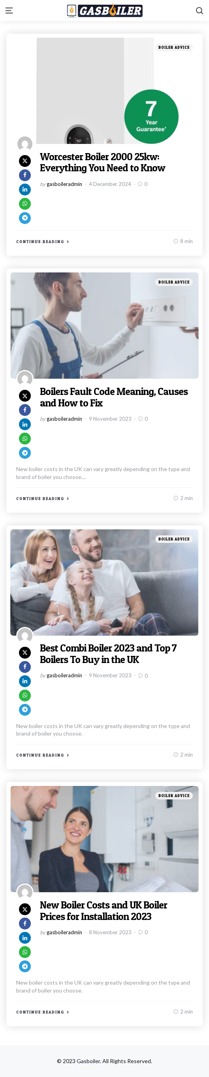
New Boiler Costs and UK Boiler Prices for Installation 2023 (104, 910)
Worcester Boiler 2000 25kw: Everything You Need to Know (103, 162)
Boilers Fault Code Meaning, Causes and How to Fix (114, 397)
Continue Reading (40, 241)
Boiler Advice (174, 47)
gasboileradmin (64, 184)
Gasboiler (88, 1061)
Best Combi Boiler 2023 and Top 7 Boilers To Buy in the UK (109, 653)
